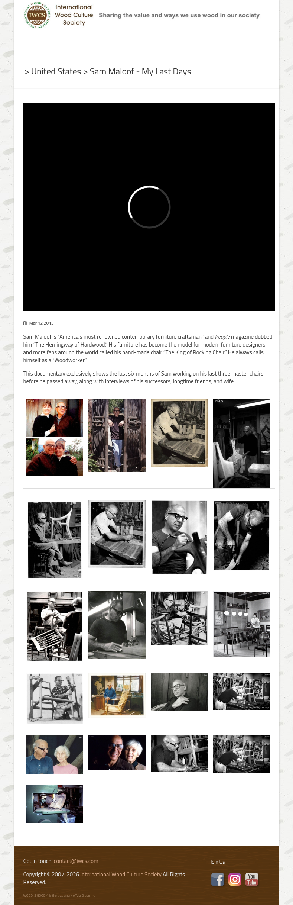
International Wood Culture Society (121, 874)
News (101, 45)
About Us (65, 45)
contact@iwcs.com (76, 861)
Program (177, 45)
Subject (136, 45)
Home (29, 45)
